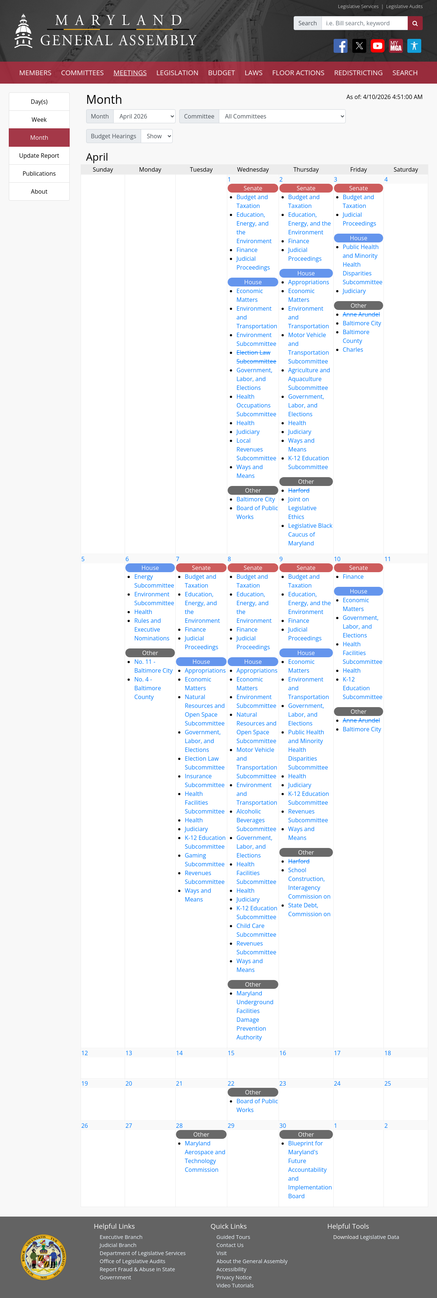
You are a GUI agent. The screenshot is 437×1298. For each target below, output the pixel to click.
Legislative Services (358, 6)
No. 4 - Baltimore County (147, 688)
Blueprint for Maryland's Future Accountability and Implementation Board (310, 1169)
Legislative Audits (404, 6)
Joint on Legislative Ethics (302, 508)
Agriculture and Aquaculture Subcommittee (309, 379)
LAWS (253, 72)
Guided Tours (233, 1236)
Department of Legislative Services (143, 1253)
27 (128, 1126)
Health (245, 423)
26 (84, 1126)
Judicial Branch (118, 1244)
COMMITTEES (82, 72)
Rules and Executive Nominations (151, 629)
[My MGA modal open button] (394, 46)
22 (231, 1083)
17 (337, 1053)
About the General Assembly (251, 1261)
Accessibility (231, 1269)
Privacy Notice (233, 1277)
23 (282, 1083)
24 (337, 1083)
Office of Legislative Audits (132, 1261)
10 (337, 559)
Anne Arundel (361, 314)
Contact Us (229, 1244)
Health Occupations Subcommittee (256, 405)
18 (387, 1053)
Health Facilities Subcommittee (205, 802)
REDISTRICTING (358, 72)
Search (307, 23)
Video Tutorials (235, 1285)
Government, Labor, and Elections (254, 379)
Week (39, 120)
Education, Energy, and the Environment (309, 223)
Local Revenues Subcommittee (256, 449)
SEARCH (405, 72)
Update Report (39, 155)
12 (84, 1053)
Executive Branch (121, 1236)
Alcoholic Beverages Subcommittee (256, 820)
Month (39, 138)
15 (231, 1053)
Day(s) (39, 102)
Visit (221, 1253)
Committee (199, 116)
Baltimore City (255, 499)
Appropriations (308, 282)
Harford (299, 490)
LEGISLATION (178, 72)
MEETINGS (130, 72)
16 (282, 1053)
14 (179, 1053)
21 (179, 1083)
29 (231, 1126)
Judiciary (248, 432)
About (39, 191)
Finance (246, 250)
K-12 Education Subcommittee (363, 688)
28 (179, 1126)
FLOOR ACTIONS (298, 72)
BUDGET (221, 72)
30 (282, 1126)
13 (128, 1053)
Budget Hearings (113, 136)
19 (84, 1083)
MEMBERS (35, 72)
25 (387, 1083)
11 (387, 559)
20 (128, 1083)
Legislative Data (379, 1236)
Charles (353, 349)
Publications (39, 173)
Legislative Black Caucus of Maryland (310, 534)
